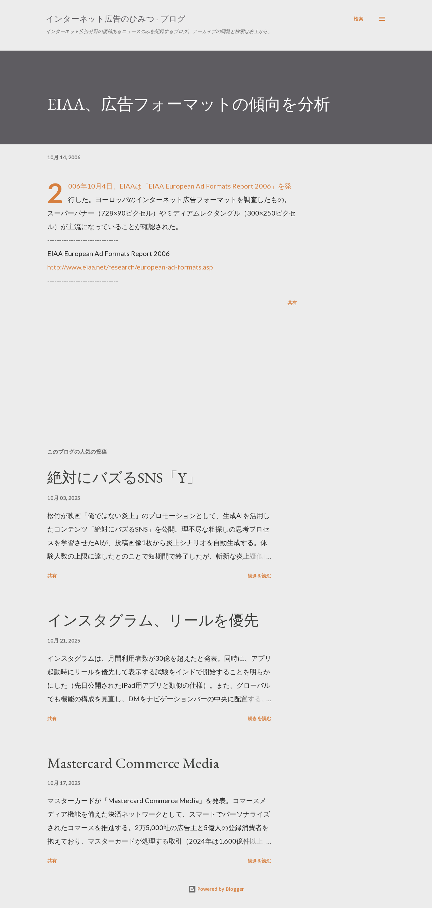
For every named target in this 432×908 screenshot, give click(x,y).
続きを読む (259, 575)
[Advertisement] (161, 364)
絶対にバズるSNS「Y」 (124, 477)
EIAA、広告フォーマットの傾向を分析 (188, 103)
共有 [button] (292, 303)
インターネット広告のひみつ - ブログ (116, 18)
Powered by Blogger (216, 889)
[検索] (358, 19)
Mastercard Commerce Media (133, 762)
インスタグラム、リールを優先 (153, 620)
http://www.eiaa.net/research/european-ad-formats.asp (130, 267)
